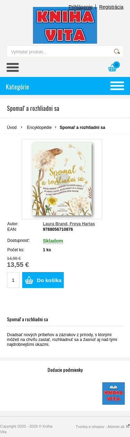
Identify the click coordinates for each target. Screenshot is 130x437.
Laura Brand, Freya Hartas (69, 223)
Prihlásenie (81, 7)
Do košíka (49, 280)
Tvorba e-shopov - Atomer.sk (103, 427)
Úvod (12, 127)
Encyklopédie (39, 127)
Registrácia (111, 7)
